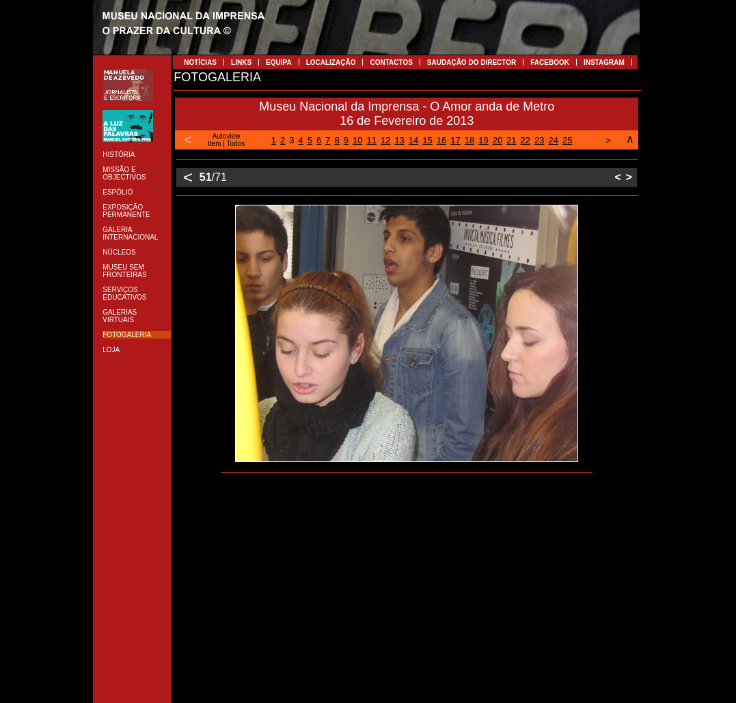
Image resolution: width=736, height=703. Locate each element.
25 (567, 140)
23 (539, 140)
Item (214, 143)
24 (553, 140)
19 (483, 140)
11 (371, 140)
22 (525, 140)
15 (427, 140)
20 (497, 140)
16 (441, 140)
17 (455, 140)
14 (413, 140)
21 (511, 140)
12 (385, 140)
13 (399, 140)
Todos (236, 143)
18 (469, 140)
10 (357, 140)
